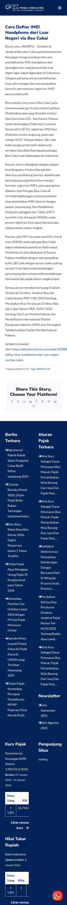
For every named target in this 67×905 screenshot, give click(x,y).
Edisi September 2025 (48, 710)
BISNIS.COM (43, 368)
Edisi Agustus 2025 (50, 725)
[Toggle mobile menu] (60, 8)
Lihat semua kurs (20, 825)
